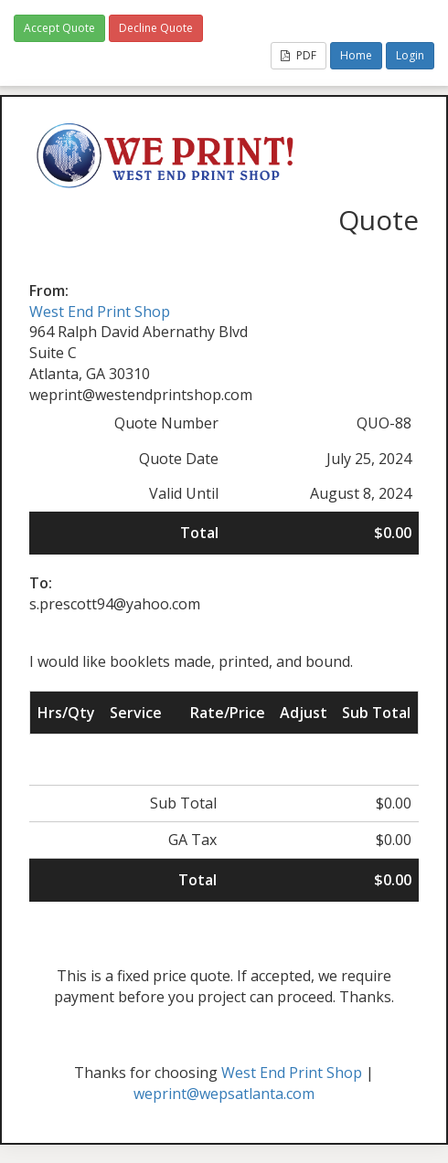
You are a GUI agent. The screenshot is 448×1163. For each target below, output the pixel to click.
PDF (298, 55)
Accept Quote (59, 28)
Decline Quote (156, 28)
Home (356, 55)
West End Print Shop (99, 311)
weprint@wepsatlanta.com (224, 1094)
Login (410, 55)
